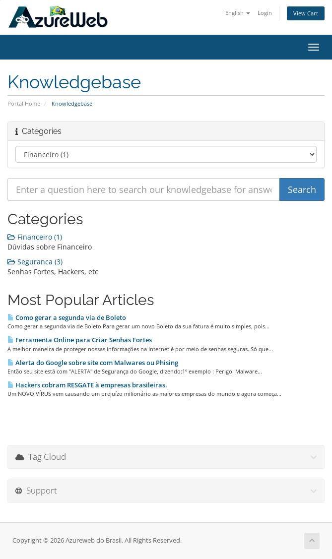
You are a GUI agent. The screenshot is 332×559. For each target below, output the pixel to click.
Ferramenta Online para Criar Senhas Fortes (79, 339)
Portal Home (23, 103)
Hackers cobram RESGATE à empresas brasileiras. (87, 384)
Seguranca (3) (35, 261)
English (237, 12)
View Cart (305, 13)
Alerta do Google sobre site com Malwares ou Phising (92, 362)
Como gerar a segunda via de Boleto (66, 317)
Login (265, 12)
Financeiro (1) (34, 237)
